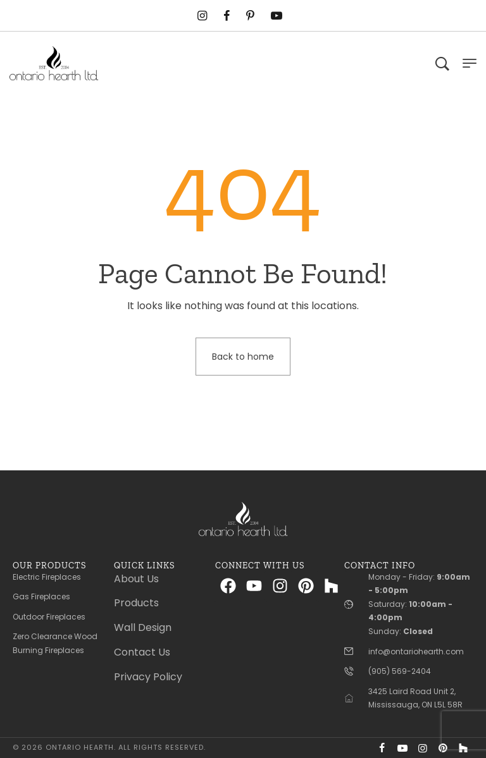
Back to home (243, 356)
